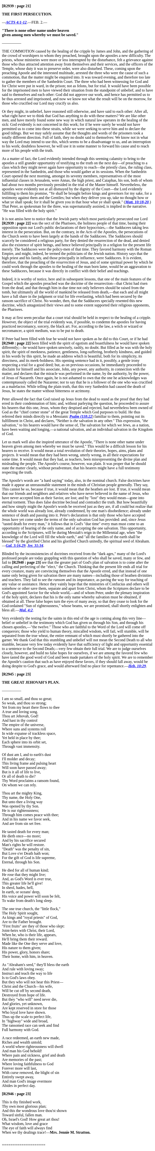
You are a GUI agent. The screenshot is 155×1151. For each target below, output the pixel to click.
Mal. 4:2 (26, 610)
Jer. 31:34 (35, 545)
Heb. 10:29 (137, 666)
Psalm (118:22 (80, 416)
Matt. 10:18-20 (137, 202)
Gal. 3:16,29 (15, 545)
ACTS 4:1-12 (16, 22)
